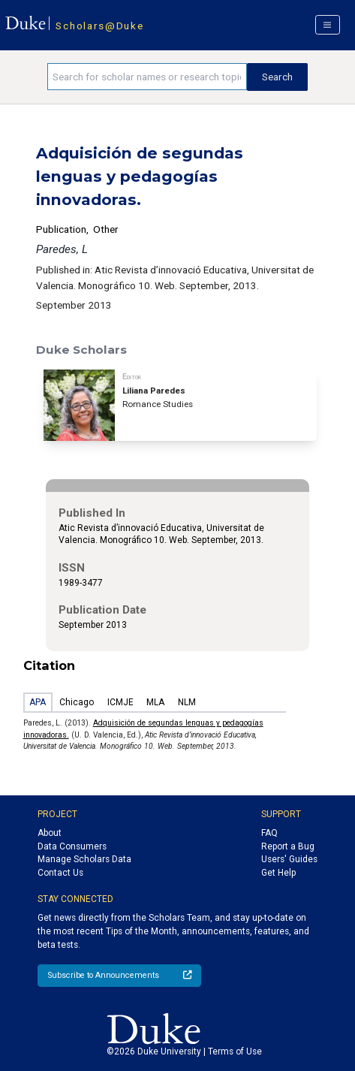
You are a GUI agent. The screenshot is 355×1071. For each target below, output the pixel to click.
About (50, 833)
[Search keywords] (147, 76)
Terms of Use (235, 1051)
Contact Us (60, 872)
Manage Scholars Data (84, 859)
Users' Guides (289, 859)
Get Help (278, 872)
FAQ (269, 833)
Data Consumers (72, 846)
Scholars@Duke (99, 26)
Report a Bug (287, 846)
